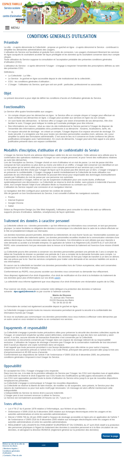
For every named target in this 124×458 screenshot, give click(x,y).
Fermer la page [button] (110, 436)
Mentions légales (10, 448)
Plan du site (17, 455)
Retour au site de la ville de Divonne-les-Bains (13, 445)
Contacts (7, 455)
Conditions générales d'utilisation (11, 452)
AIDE (44, 445)
